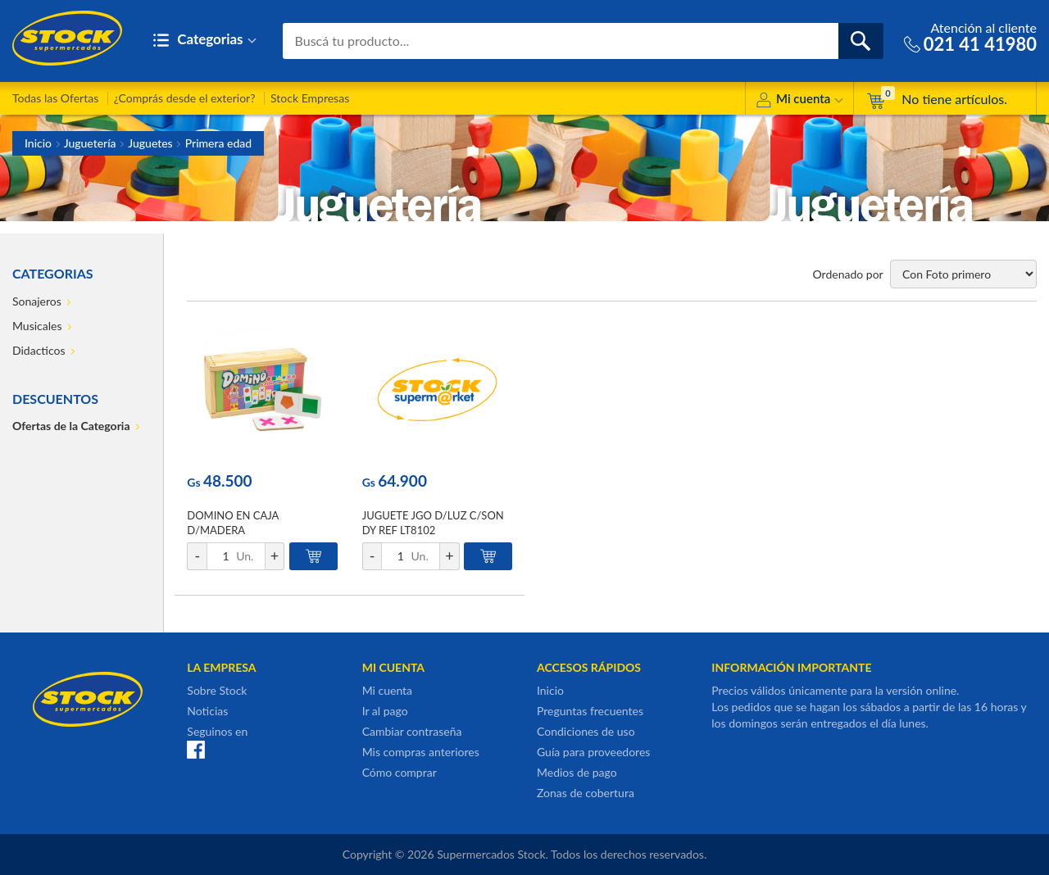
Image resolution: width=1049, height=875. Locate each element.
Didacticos (39, 350)
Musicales (37, 326)
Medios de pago (577, 772)
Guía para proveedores (593, 752)
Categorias (204, 40)
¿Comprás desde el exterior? (185, 98)
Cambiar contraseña (412, 731)
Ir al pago (385, 711)
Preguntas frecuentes (590, 711)
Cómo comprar (399, 772)
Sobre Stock (217, 690)
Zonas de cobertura (585, 793)
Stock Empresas (309, 98)
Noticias (207, 711)
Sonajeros (36, 301)
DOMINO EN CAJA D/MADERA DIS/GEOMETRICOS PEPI (248, 530)
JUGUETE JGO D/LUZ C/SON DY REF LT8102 (433, 523)
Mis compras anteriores (420, 752)
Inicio (38, 143)
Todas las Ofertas (55, 98)
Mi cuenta (799, 101)
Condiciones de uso (586, 731)
